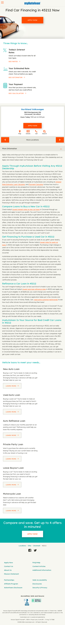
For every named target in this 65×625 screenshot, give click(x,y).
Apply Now (32, 20)
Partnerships (9, 580)
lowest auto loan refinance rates (34, 289)
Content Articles (38, 566)
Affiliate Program (11, 584)
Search (44, 132)
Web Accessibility (39, 580)
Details (28, 132)
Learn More (11, 386)
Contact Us (8, 566)
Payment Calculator (35, 184)
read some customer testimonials (46, 300)
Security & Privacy (39, 588)
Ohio (29, 546)
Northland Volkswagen (32, 109)
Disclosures (37, 584)
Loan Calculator (19, 184)
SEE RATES (13, 62)
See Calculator (16, 93)
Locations (22, 546)
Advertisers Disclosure (13, 588)
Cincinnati (36, 546)
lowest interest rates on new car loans (26, 210)
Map (19, 132)
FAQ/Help (36, 563)
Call (36, 132)
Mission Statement (11, 574)
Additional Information (41, 570)
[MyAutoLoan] (32, 3)
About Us (8, 570)
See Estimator (15, 77)
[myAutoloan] (32, 600)
